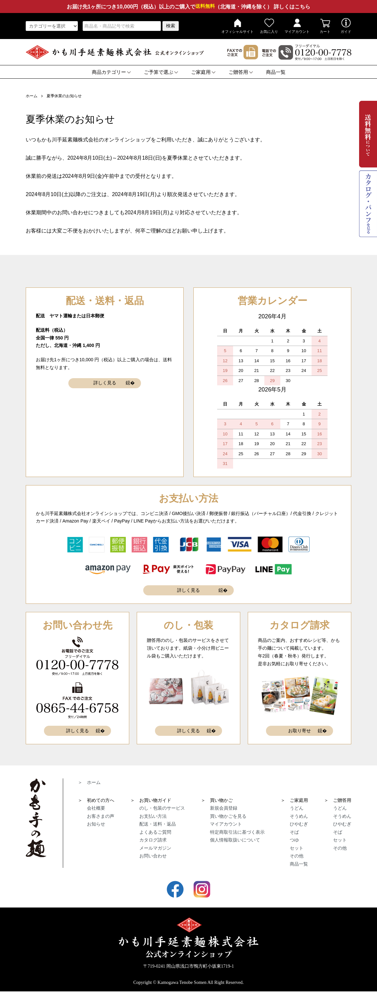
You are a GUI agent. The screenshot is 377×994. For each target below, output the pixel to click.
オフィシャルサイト (237, 25)
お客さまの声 (100, 815)
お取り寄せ (299, 730)
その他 (296, 855)
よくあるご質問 (155, 831)
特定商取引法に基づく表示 (237, 831)
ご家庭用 (203, 72)
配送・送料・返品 (157, 823)
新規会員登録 (223, 807)
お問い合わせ (153, 855)
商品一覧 (276, 72)
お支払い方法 (153, 815)
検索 (170, 25)
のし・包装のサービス (162, 807)
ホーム (31, 96)
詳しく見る (104, 383)
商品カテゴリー (111, 72)
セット (296, 847)
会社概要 (96, 807)
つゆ (294, 839)
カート (325, 25)
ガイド (346, 25)
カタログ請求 (153, 839)
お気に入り (269, 25)
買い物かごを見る (228, 815)
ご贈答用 (241, 72)
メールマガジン (155, 847)
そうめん (299, 815)
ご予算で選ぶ (161, 72)
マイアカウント (297, 25)
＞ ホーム (89, 781)
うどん (296, 807)
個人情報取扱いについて (235, 839)
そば (294, 831)
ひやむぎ (299, 823)
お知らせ (96, 823)
